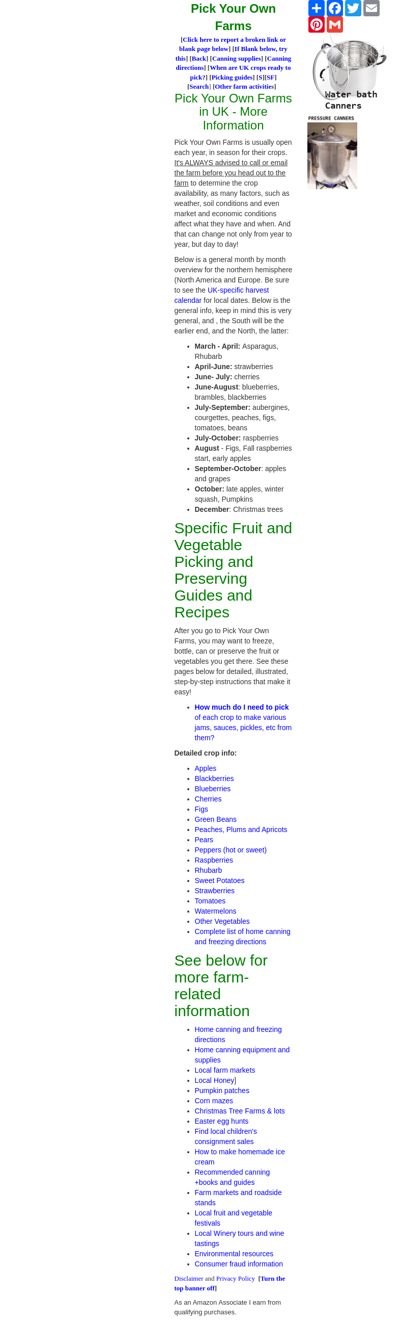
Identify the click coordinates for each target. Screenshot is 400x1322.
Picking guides (232, 77)
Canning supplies (236, 58)
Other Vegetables (222, 921)
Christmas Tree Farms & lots (240, 1111)
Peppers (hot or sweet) (231, 850)
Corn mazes (214, 1101)
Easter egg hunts (222, 1121)
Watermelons (216, 911)
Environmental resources (234, 1254)
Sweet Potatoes (220, 880)
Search (199, 86)
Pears (204, 840)
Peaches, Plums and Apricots (241, 829)
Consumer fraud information (239, 1264)
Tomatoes (210, 901)
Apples (206, 768)
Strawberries (215, 891)
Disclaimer (189, 1278)
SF (270, 77)
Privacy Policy (235, 1278)
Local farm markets (225, 1070)
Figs (201, 809)
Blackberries (214, 778)
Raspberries (214, 860)
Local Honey (215, 1080)
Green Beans (216, 819)
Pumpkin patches (222, 1090)
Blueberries (213, 789)
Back (199, 58)
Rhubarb (208, 870)
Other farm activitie (243, 86)
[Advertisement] (97, 15)
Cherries (208, 799)
